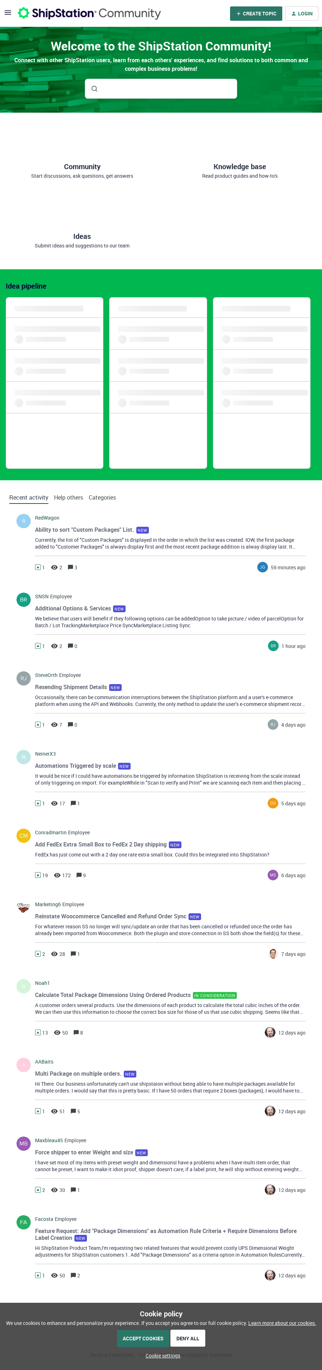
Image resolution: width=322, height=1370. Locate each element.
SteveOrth (46, 675)
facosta (44, 1219)
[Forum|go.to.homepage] (89, 13)
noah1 (42, 983)
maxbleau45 (49, 1140)
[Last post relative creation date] (288, 567)
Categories (102, 497)
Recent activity (28, 497)
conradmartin (51, 832)
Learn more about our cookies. (282, 1323)
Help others (68, 497)
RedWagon (47, 517)
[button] (161, 1355)
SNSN (42, 596)
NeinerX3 (45, 753)
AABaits (44, 1061)
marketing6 (48, 904)
